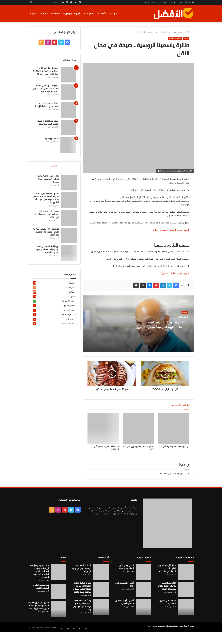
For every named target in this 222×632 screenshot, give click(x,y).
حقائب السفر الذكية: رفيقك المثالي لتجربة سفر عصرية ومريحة (47, 179)
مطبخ (45, 13)
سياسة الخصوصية (159, 2)
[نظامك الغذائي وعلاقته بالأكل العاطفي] (103, 428)
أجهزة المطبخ (68, 306)
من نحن (172, 2)
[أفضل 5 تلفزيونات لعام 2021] (143, 589)
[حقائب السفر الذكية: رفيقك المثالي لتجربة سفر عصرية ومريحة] (68, 183)
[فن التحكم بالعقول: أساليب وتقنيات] (58, 591)
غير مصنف (70, 320)
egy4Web (151, 626)
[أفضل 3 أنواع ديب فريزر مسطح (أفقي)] (143, 607)
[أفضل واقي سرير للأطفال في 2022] (143, 572)
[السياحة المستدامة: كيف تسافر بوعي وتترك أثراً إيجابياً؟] (68, 110)
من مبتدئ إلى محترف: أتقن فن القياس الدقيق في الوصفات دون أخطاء (46, 232)
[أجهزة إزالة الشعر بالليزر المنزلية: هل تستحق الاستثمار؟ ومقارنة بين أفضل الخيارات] (68, 74)
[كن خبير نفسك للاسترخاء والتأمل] (173, 428)
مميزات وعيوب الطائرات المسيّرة (175, 273)
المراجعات (89, 13)
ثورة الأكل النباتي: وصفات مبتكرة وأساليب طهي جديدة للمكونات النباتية (46, 250)
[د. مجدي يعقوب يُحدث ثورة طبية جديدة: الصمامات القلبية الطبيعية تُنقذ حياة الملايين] (58, 572)
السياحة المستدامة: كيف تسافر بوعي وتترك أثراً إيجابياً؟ (81, 568)
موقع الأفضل (188, 626)
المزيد (34, 13)
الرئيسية (114, 13)
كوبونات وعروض (72, 13)
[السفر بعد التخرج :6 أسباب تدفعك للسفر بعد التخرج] (68, 127)
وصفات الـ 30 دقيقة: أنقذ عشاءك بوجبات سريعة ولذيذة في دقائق (46, 214)
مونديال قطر (69, 311)
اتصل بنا (147, 2)
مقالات (56, 13)
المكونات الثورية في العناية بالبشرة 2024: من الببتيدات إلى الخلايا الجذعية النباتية (45, 88)
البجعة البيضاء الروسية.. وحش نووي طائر (171, 230)
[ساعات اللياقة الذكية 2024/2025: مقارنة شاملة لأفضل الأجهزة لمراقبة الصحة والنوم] (101, 589)
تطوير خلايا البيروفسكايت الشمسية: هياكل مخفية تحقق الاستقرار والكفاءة (38, 605)
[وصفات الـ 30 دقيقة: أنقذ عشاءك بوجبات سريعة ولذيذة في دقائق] (68, 218)
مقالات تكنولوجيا (175, 38)
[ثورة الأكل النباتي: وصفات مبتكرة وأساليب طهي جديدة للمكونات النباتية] (68, 253)
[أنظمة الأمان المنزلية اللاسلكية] (186, 607)
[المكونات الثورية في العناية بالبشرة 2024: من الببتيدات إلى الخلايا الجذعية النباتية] (68, 92)
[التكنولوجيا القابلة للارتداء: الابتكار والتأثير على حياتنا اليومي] (186, 589)
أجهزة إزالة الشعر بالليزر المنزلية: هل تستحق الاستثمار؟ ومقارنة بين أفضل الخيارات (45, 71)
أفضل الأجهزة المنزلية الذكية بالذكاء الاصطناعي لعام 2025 (167, 568)
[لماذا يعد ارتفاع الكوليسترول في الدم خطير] (138, 428)
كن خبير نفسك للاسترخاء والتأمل (176, 446)
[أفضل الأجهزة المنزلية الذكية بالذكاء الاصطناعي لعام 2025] (186, 572)
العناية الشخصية (67, 324)
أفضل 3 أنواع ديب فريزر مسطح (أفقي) (124, 602)
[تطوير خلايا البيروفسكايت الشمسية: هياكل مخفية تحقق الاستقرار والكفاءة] (58, 609)
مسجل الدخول (173, 473)
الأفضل (103, 13)
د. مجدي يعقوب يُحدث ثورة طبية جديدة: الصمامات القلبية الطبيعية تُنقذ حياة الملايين (158, 327)
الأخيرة (54, 166)
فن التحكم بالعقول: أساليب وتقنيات (40, 586)
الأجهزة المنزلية (67, 315)
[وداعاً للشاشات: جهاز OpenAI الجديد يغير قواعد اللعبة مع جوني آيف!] (101, 607)
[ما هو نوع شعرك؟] (68, 145)
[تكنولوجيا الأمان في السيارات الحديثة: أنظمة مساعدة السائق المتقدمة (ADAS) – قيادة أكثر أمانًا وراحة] (68, 200)
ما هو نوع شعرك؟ (51, 138)
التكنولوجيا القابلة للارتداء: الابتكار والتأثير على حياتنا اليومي (166, 586)
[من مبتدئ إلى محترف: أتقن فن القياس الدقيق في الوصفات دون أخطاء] (68, 236)
